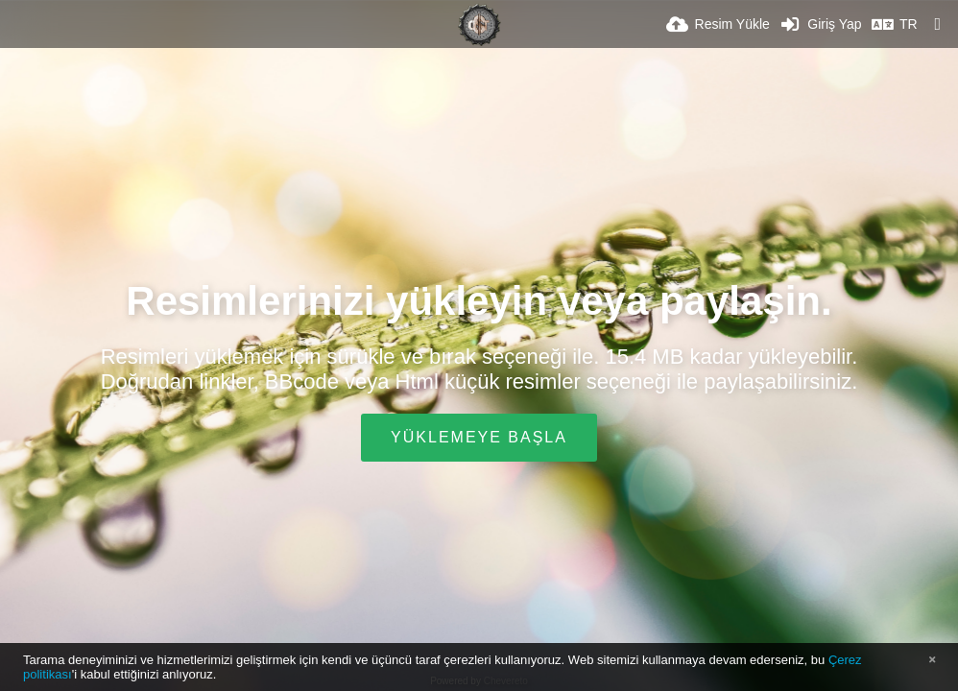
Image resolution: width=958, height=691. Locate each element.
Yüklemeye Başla (479, 437)
